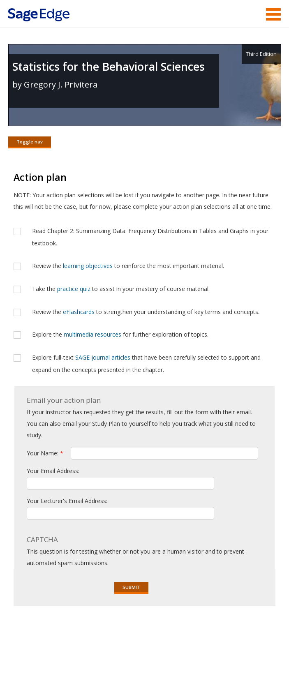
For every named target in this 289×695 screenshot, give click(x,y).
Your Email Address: (53, 471)
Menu (273, 14)
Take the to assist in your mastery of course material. (121, 289)
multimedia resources (92, 334)
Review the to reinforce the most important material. (128, 266)
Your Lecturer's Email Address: (67, 501)
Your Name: (45, 453)
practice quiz (73, 289)
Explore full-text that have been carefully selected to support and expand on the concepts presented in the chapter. (146, 363)
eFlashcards (79, 312)
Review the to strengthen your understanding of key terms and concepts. (145, 312)
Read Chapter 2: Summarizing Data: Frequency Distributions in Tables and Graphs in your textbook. (150, 237)
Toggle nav (29, 142)
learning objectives (88, 266)
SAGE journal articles (102, 357)
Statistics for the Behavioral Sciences (108, 66)
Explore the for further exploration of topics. (120, 334)
